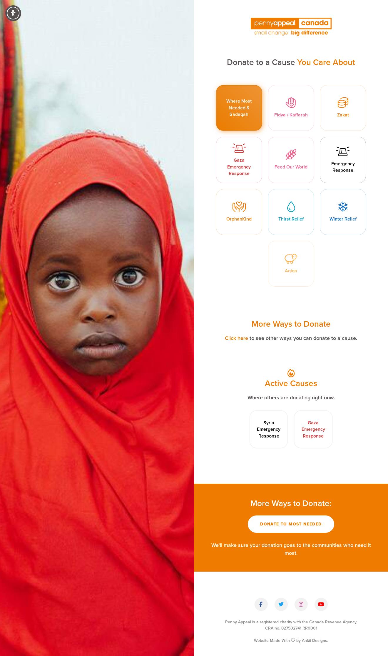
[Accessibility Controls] (13, 13)
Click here (236, 338)
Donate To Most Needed (291, 525)
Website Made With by (291, 641)
